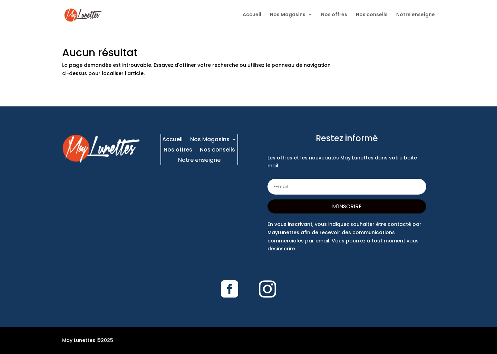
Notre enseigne (415, 15)
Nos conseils (372, 15)
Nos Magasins (287, 15)
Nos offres (334, 15)
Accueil (252, 15)
